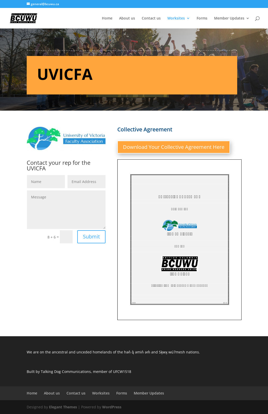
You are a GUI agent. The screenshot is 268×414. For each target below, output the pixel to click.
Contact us (151, 18)
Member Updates (229, 18)
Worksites (176, 18)
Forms (202, 18)
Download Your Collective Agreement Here (173, 146)
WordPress (111, 407)
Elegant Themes (63, 407)
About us (127, 18)
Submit (91, 236)
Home (107, 18)
